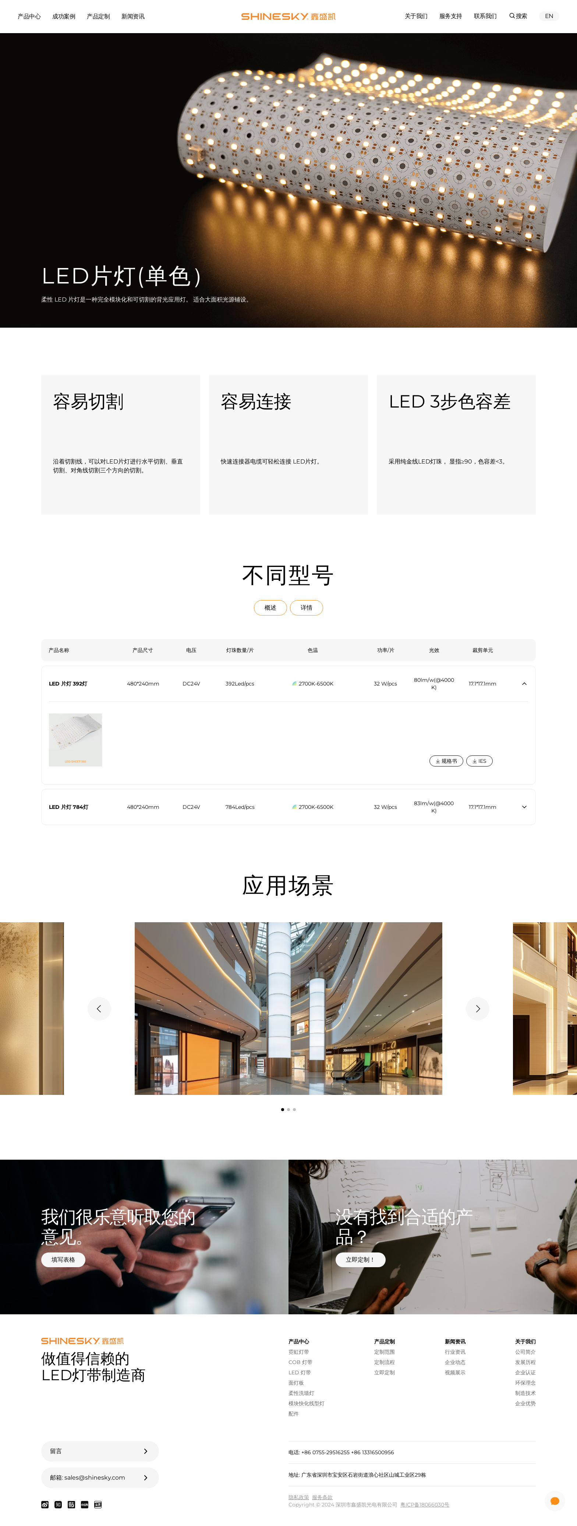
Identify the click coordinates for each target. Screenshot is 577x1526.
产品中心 (29, 16)
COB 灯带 (300, 1362)
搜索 (518, 16)
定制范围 (384, 1352)
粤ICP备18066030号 (424, 1504)
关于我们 (416, 16)
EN (549, 16)
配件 (293, 1413)
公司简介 (525, 1352)
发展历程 (525, 1362)
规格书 (446, 761)
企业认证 (525, 1372)
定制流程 (384, 1362)
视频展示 (455, 1372)
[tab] (283, 1110)
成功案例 (63, 16)
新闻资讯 (132, 16)
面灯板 (296, 1382)
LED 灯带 (299, 1372)
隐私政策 (298, 1497)
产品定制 (98, 16)
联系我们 (485, 16)
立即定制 (384, 1372)
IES (479, 761)
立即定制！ (360, 1259)
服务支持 (450, 16)
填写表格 (63, 1259)
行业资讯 (455, 1352)
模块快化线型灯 (306, 1403)
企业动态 (455, 1362)
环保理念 (525, 1382)
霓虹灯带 (298, 1352)
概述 (270, 607)
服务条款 (322, 1497)
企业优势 (525, 1403)
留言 (100, 1451)
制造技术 (525, 1393)
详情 (306, 607)
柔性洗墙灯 (301, 1393)
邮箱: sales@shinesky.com (100, 1477)
